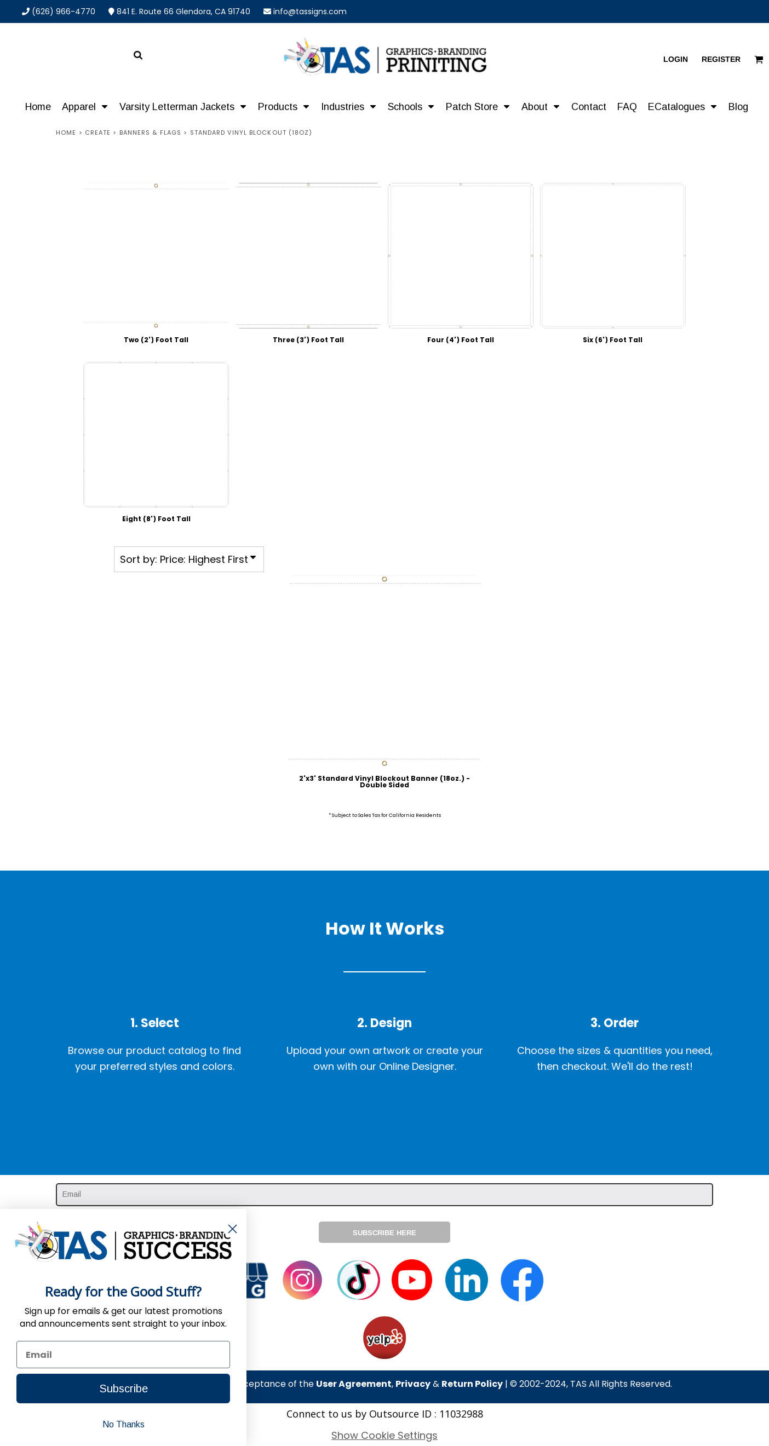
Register (721, 59)
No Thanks (123, 1424)
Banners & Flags (150, 132)
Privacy (413, 1384)
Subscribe (123, 1388)
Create (98, 132)
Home (66, 132)
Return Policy (472, 1384)
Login (675, 59)
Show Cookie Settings (384, 1435)
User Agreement (354, 1384)
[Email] (123, 1354)
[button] (85, 106)
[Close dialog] (232, 1228)
